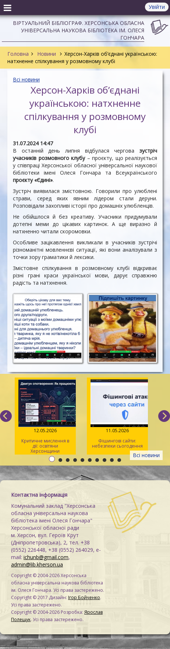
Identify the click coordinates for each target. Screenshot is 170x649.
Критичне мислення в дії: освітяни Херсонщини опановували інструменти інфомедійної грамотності (45, 417)
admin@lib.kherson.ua (37, 564)
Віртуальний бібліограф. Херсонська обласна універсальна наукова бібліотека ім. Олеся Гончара (78, 30)
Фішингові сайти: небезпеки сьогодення (117, 414)
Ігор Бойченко (84, 597)
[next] (164, 416)
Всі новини (26, 79)
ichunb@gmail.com (46, 557)
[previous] (6, 416)
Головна (18, 53)
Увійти (157, 6)
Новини (46, 53)
